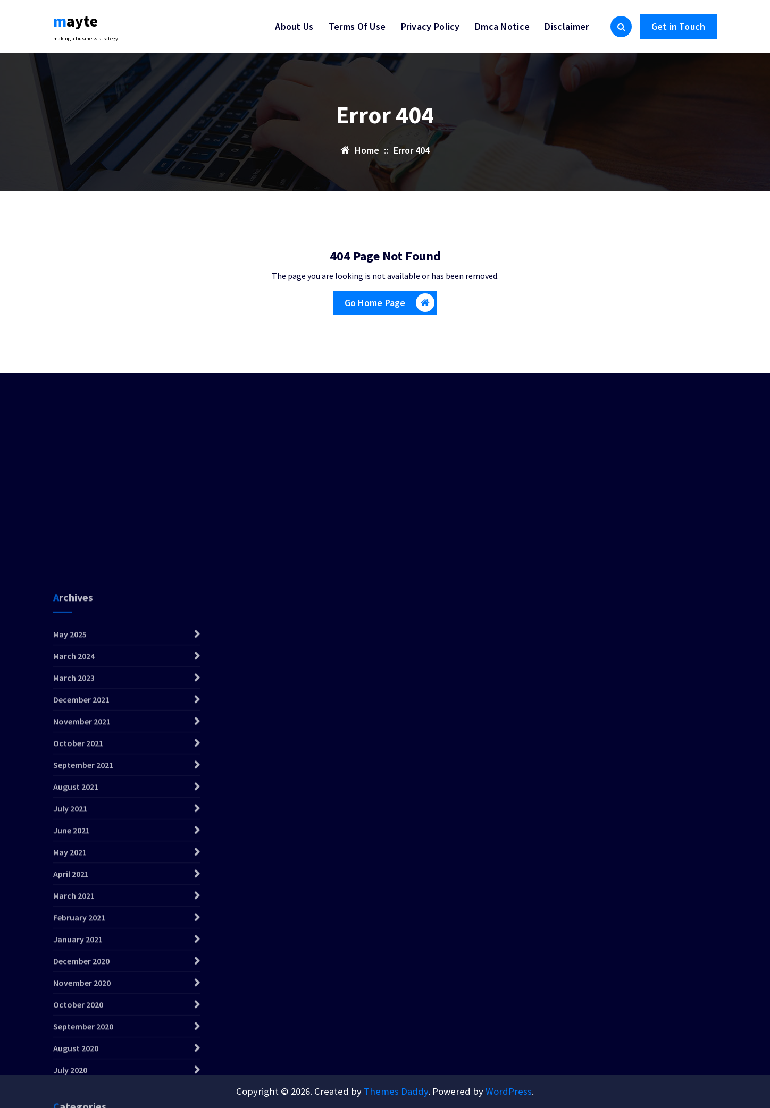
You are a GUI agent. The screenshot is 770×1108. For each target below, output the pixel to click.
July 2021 (70, 938)
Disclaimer (567, 26)
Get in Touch (678, 26)
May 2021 (70, 981)
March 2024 (74, 785)
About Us (294, 26)
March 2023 (74, 807)
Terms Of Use (357, 26)
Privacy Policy (430, 26)
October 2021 (78, 872)
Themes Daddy (396, 1091)
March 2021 (74, 1025)
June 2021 (71, 959)
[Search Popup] (621, 26)
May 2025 (70, 763)
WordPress (509, 1091)
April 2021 (71, 1003)
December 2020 (81, 1090)
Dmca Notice (502, 26)
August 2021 (75, 916)
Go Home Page (390, 302)
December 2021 (81, 829)
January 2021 (78, 1068)
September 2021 (83, 894)
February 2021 (79, 1047)
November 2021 (82, 850)
